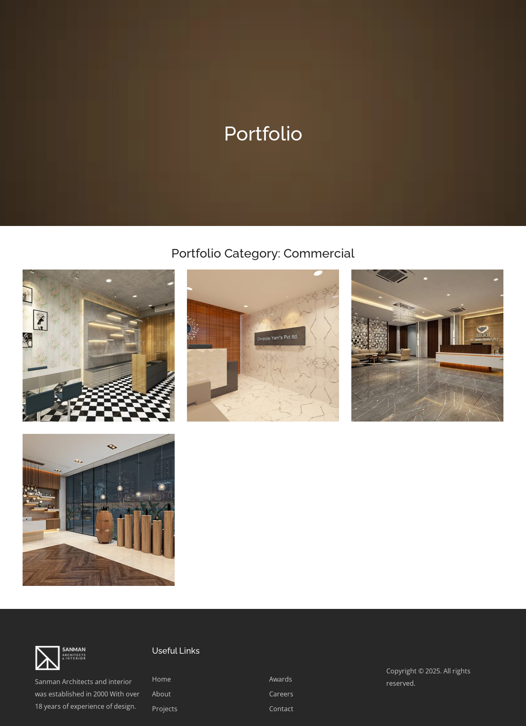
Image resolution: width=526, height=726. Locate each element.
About (161, 693)
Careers (281, 693)
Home (161, 679)
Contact (281, 708)
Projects (165, 708)
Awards (280, 679)
